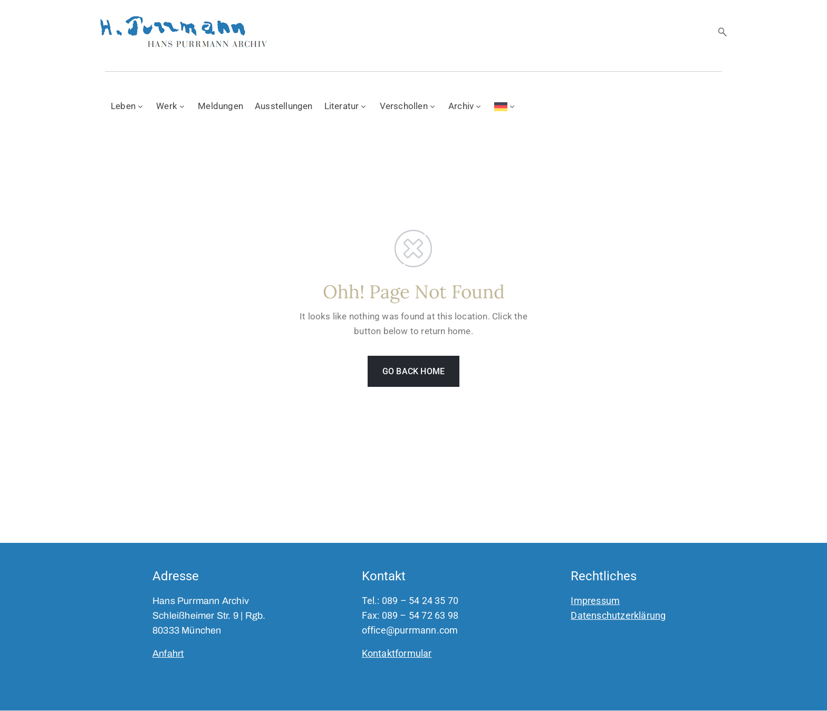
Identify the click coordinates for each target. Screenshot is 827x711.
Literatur (346, 106)
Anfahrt (168, 653)
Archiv (465, 106)
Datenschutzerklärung (618, 615)
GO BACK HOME (413, 371)
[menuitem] (505, 105)
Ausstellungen (284, 106)
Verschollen (408, 106)
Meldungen (220, 106)
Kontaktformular (397, 653)
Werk (171, 106)
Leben (128, 106)
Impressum (595, 600)
